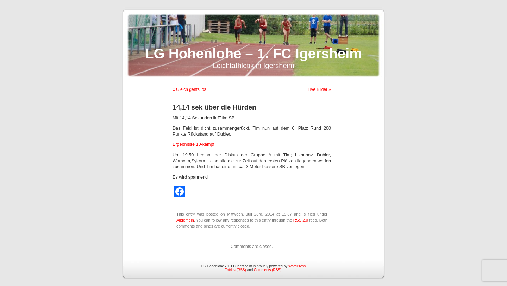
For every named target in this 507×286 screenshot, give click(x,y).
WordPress (297, 266)
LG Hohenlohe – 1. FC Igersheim (253, 53)
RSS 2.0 (300, 220)
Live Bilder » (319, 89)
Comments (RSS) (267, 270)
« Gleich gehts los (189, 89)
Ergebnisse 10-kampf (193, 144)
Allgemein (185, 220)
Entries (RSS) (235, 270)
